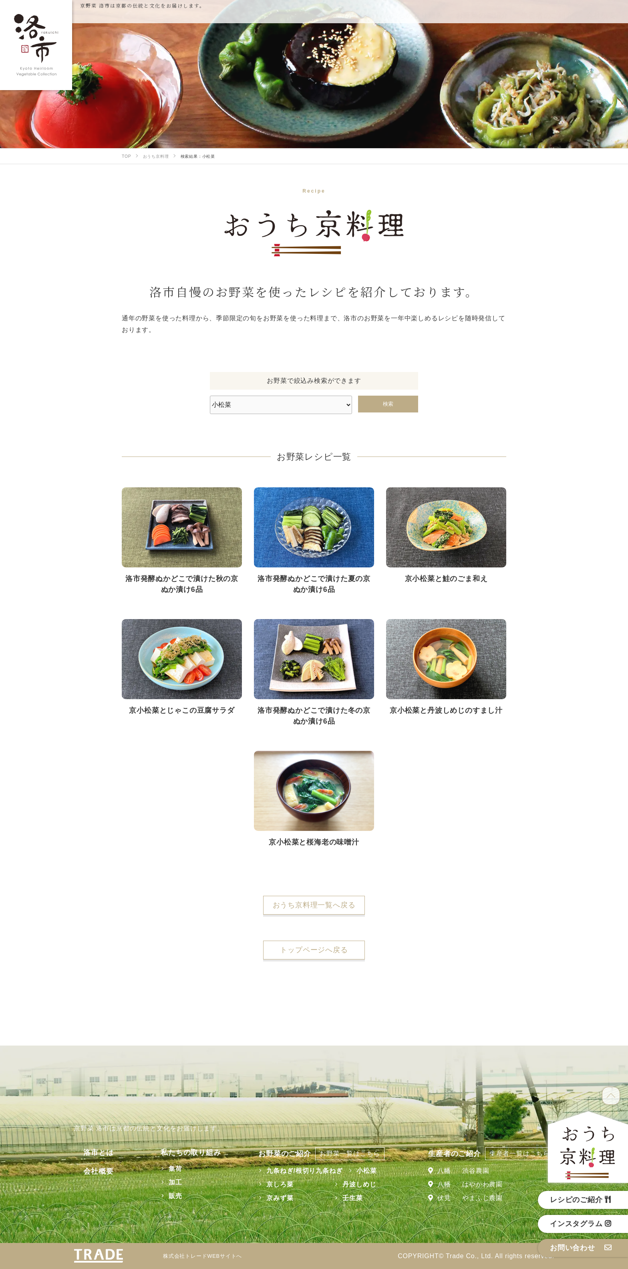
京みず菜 (273, 1198)
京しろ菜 (273, 1184)
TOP (611, 1096)
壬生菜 (346, 1198)
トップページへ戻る (314, 950)
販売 (162, 1196)
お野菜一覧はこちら (343, 1153)
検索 (388, 404)
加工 (162, 1182)
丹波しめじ (353, 1184)
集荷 (162, 1168)
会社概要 (89, 1171)
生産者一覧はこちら (519, 1153)
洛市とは (89, 1152)
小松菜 (360, 1170)
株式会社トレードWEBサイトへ (208, 1256)
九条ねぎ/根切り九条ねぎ (298, 1170)
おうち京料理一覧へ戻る (314, 905)
